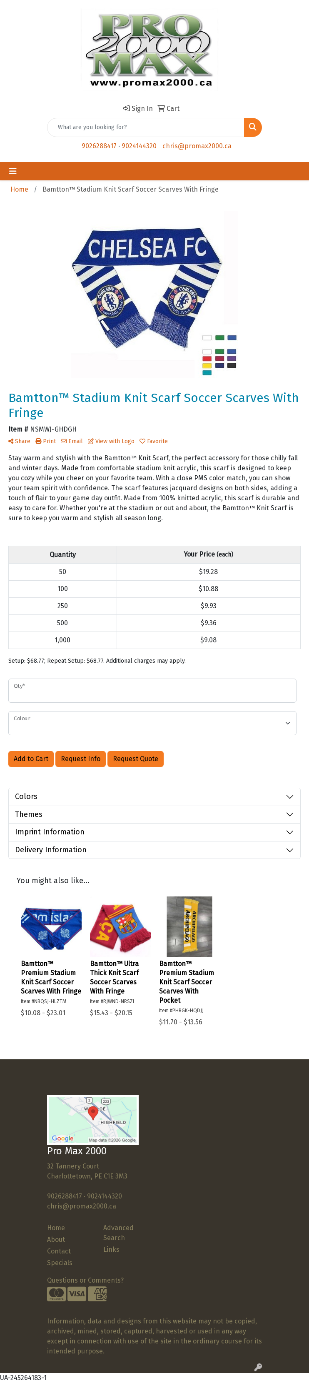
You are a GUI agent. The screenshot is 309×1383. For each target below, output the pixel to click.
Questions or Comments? (85, 1280)
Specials (59, 1263)
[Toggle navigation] (13, 171)
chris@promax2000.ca (197, 146)
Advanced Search (118, 1233)
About (56, 1239)
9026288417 (99, 146)
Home (56, 1228)
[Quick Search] (145, 127)
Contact (59, 1251)
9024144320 (139, 146)
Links (111, 1249)
